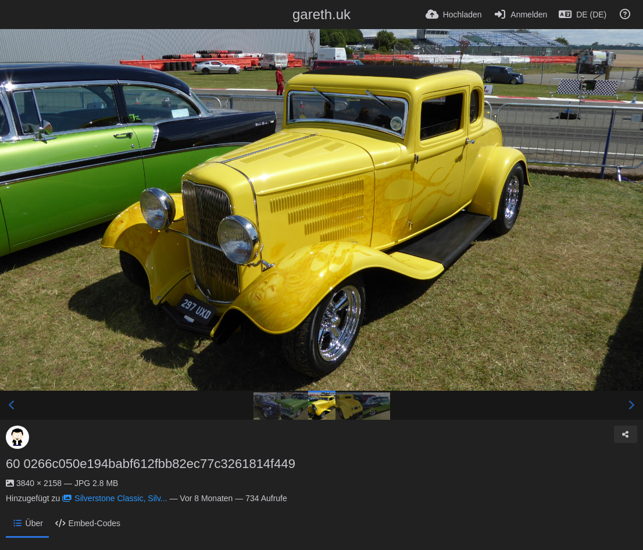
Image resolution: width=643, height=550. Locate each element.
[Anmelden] (521, 14)
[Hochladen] (454, 14)
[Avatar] (17, 437)
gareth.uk (321, 14)
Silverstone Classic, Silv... (114, 498)
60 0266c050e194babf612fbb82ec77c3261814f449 (150, 463)
